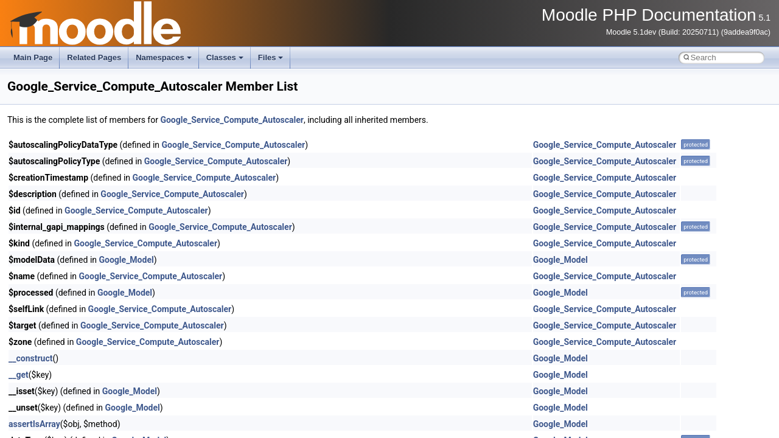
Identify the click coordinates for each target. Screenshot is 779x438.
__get (19, 375)
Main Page (32, 57)
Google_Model (126, 260)
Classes (224, 57)
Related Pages (94, 57)
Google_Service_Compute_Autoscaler (232, 120)
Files (271, 57)
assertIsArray (34, 424)
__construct (30, 358)
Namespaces (164, 57)
